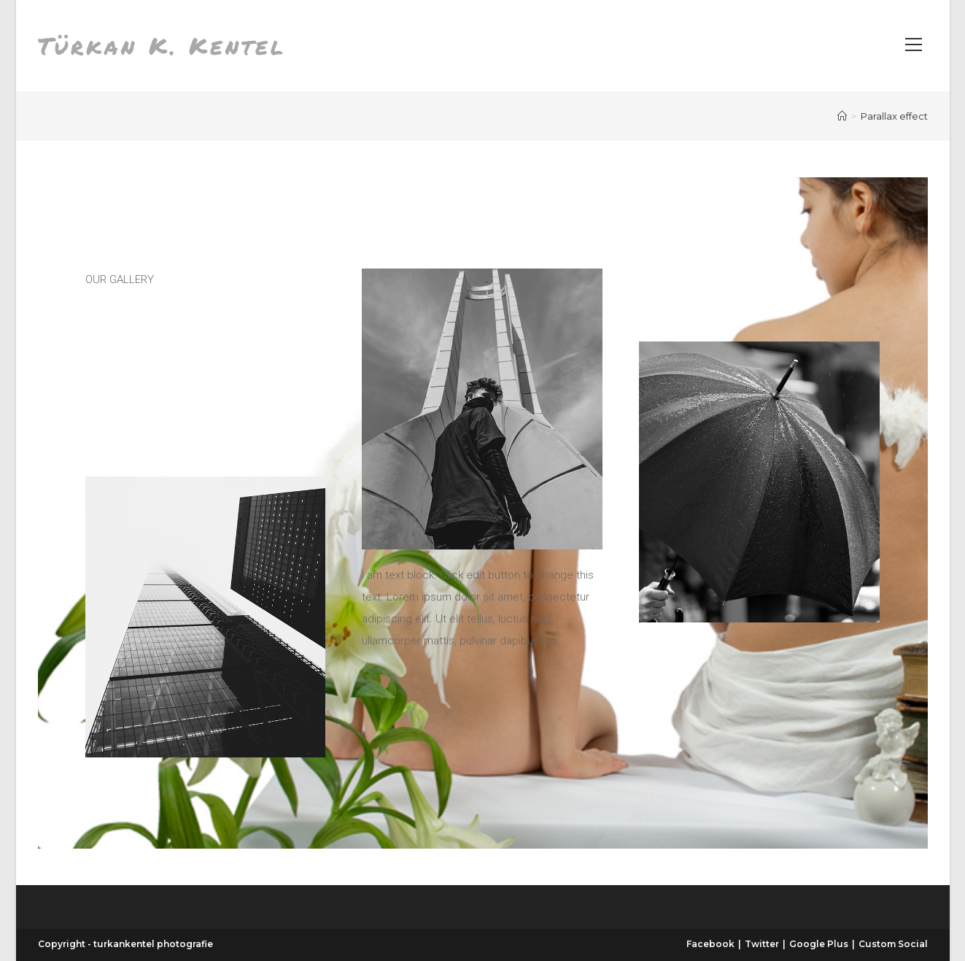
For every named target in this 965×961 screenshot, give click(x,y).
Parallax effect (894, 116)
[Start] (842, 116)
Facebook (710, 943)
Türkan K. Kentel (162, 45)
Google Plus (818, 943)
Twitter (762, 943)
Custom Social (893, 943)
